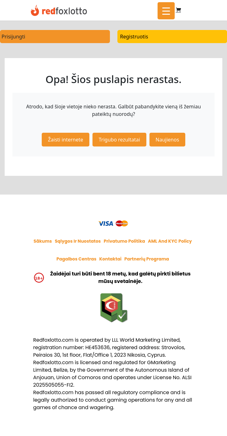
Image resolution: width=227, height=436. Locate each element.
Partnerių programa (146, 259)
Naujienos (167, 139)
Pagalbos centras (76, 259)
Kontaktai (110, 259)
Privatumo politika (124, 241)
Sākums (43, 241)
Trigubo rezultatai (119, 139)
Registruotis (134, 36)
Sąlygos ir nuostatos (78, 241)
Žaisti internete (65, 139)
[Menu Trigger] (166, 10)
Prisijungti (13, 36)
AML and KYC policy (170, 241)
